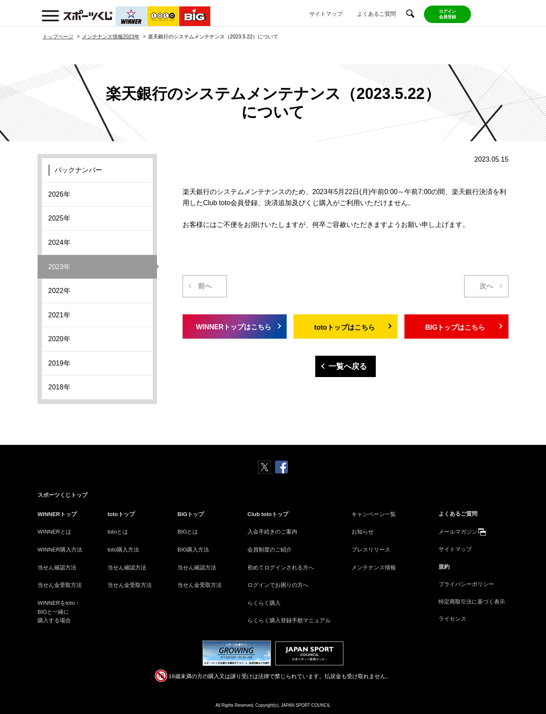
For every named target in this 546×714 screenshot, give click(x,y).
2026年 (59, 194)
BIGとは (187, 531)
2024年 (59, 242)
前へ (205, 286)
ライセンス (452, 618)
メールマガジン (458, 531)
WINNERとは (54, 531)
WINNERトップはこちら (233, 327)
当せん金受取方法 (60, 585)
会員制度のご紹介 (269, 549)
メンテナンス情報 (373, 567)
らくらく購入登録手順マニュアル (289, 620)
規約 (444, 566)
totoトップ (121, 514)
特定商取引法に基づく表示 (472, 601)
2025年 (59, 218)
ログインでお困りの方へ (277, 585)
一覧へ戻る (347, 366)
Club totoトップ (267, 514)
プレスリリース (370, 549)
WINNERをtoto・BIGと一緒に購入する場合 (59, 612)
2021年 (59, 315)
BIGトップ (190, 514)
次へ (486, 286)
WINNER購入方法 (60, 549)
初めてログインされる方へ (280, 567)
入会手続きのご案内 (272, 531)
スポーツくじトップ (62, 495)
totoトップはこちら (344, 327)
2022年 (59, 290)
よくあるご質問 (376, 14)
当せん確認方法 (57, 567)
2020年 (59, 338)
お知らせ (362, 531)
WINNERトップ (57, 514)
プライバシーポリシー (466, 584)
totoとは (117, 531)
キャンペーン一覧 (373, 514)
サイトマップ (326, 14)
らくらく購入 (264, 603)
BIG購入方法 (193, 549)
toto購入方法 (123, 549)
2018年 (59, 387)
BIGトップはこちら (455, 327)
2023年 (59, 266)
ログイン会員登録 (447, 14)
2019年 (59, 363)
